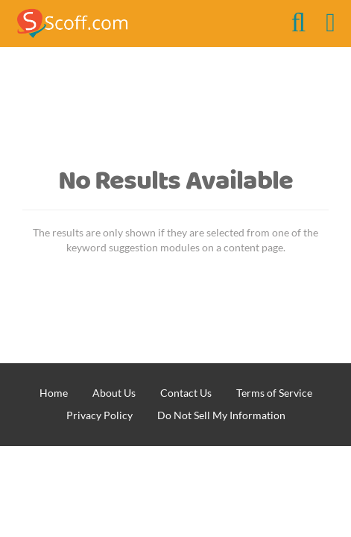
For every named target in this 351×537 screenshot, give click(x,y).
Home (53, 392)
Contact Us (186, 392)
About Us (114, 392)
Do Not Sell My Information (221, 415)
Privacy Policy (99, 415)
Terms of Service (274, 392)
